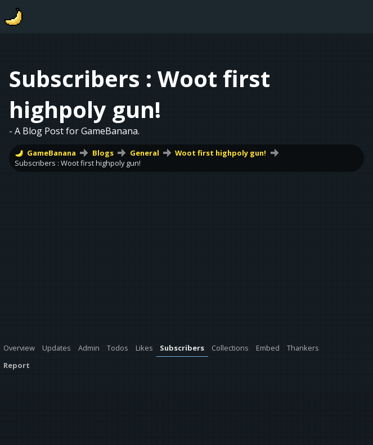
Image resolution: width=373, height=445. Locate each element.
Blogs (103, 153)
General (144, 153)
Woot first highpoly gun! (220, 153)
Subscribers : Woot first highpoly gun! (78, 163)
